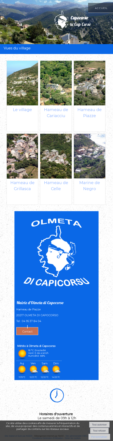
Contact (27, 331)
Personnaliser (99, 436)
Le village (22, 109)
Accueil (101, 8)
